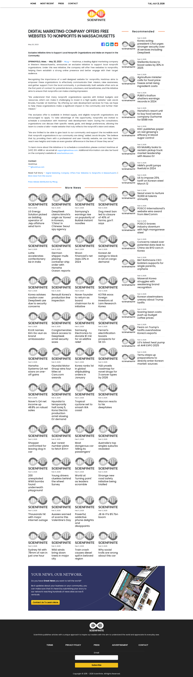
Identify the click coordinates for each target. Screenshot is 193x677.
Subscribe (96, 665)
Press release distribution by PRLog (45, 181)
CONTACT (73, 3)
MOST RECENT (47, 3)
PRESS (61, 3)
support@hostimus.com (70, 150)
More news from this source (57, 175)
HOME (33, 3)
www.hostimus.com (72, 153)
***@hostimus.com (37, 167)
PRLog (66, 61)
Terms (50, 645)
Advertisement (120, 645)
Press (96, 645)
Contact (143, 645)
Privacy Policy (73, 645)
